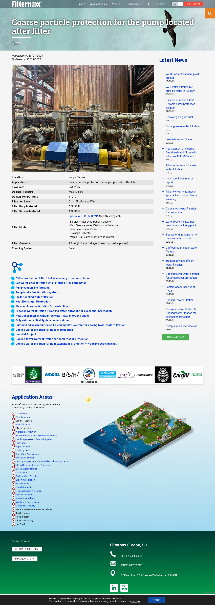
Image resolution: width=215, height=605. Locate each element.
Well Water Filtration (25, 480)
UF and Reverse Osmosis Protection (33, 465)
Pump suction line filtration (32, 287)
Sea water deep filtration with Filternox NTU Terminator (50, 283)
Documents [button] (133, 4)
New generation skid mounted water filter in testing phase (52, 315)
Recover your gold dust (179, 117)
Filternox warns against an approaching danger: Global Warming (181, 195)
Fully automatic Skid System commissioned (42, 320)
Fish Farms (21, 443)
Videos (116, 4)
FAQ (148, 4)
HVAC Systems (23, 450)
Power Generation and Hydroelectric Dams (36, 435)
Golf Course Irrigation (41, 439)
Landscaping (22, 439)
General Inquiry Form (26, 549)
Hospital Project (25, 334)
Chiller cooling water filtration (34, 297)
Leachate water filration (179, 139)
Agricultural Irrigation (26, 432)
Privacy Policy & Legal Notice (169, 603)
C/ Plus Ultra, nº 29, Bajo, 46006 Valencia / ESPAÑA (149, 575)
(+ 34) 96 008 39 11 (131, 555)
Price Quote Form (24, 559)
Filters (81, 4)
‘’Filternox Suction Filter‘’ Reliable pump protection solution (52, 278)
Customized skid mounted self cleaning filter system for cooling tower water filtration (70, 325)
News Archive (175, 337)
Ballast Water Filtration (26, 469)
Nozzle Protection (24, 487)
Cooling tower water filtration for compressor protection (51, 339)
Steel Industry (22, 483)
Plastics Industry (24, 494)
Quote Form (193, 4)
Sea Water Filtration (25, 457)
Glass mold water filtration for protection (41, 306)
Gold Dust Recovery (25, 505)
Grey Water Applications (27, 454)
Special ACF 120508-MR (83, 216)
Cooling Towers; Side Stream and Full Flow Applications (43, 461)
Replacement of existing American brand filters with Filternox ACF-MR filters (181, 152)
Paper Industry (23, 446)
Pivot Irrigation (23, 417)
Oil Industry (21, 472)
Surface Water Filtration (27, 476)
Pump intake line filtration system (36, 292)
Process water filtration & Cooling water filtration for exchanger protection (63, 311)
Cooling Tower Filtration (180, 300)
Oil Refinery (21, 413)
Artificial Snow (23, 424)
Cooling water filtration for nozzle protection (44, 329)
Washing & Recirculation (27, 502)
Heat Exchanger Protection (32, 301)
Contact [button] (162, 4)
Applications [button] (98, 4)
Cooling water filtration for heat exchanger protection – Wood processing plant (66, 343)
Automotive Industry (25, 498)
